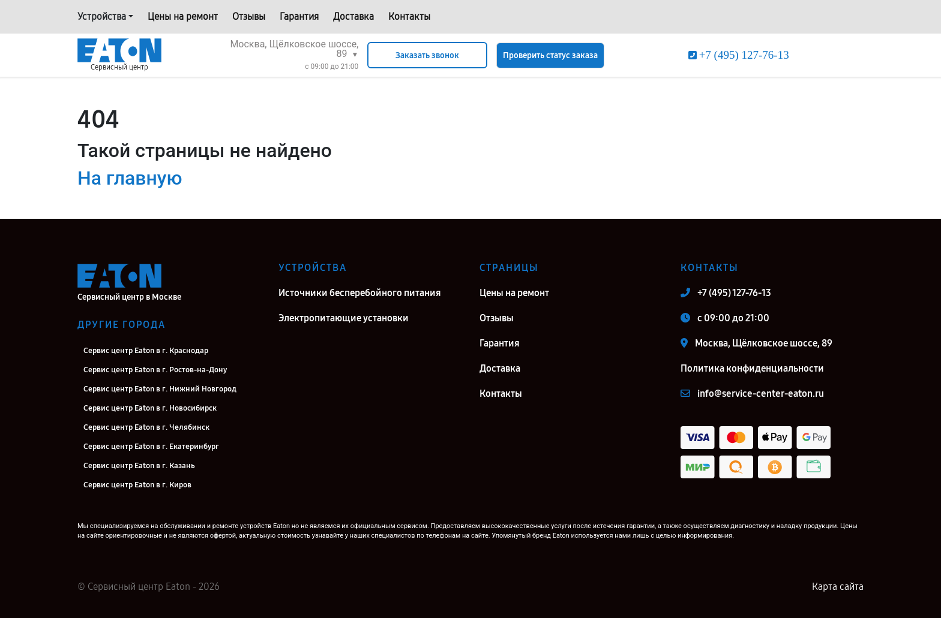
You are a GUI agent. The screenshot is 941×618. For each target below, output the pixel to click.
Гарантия (299, 16)
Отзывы (248, 16)
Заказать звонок (427, 55)
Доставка (353, 16)
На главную (129, 178)
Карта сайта (838, 586)
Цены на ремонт (183, 16)
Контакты (409, 16)
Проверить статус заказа (550, 55)
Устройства (101, 16)
